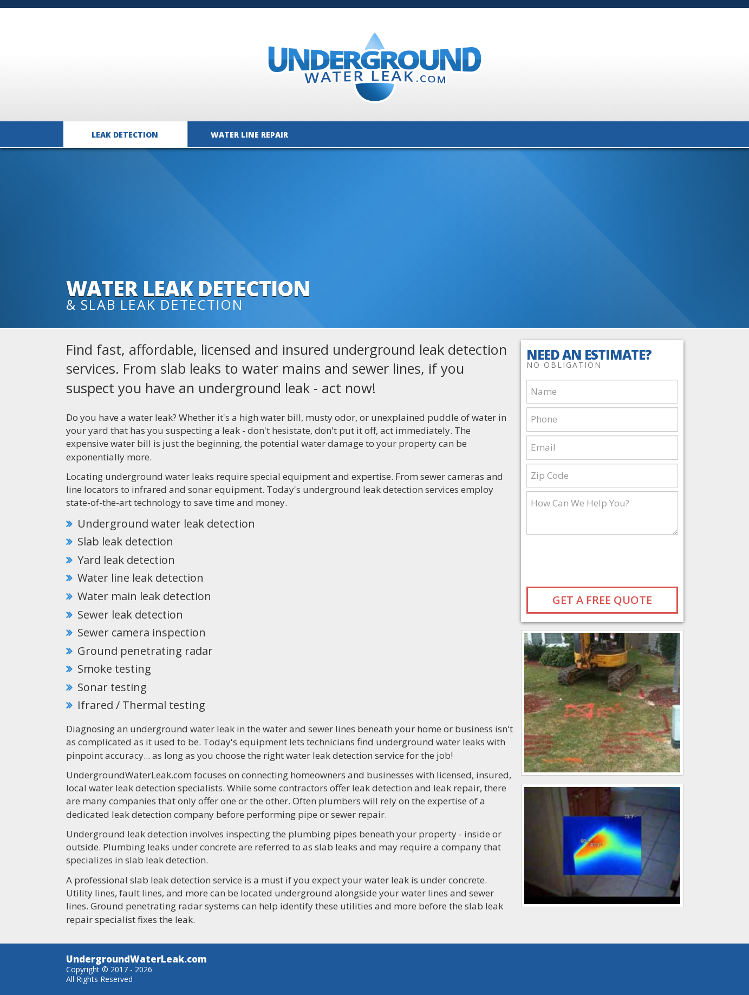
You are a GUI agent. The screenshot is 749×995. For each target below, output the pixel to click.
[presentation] (603, 559)
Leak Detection (125, 134)
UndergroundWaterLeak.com (136, 959)
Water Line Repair (249, 134)
